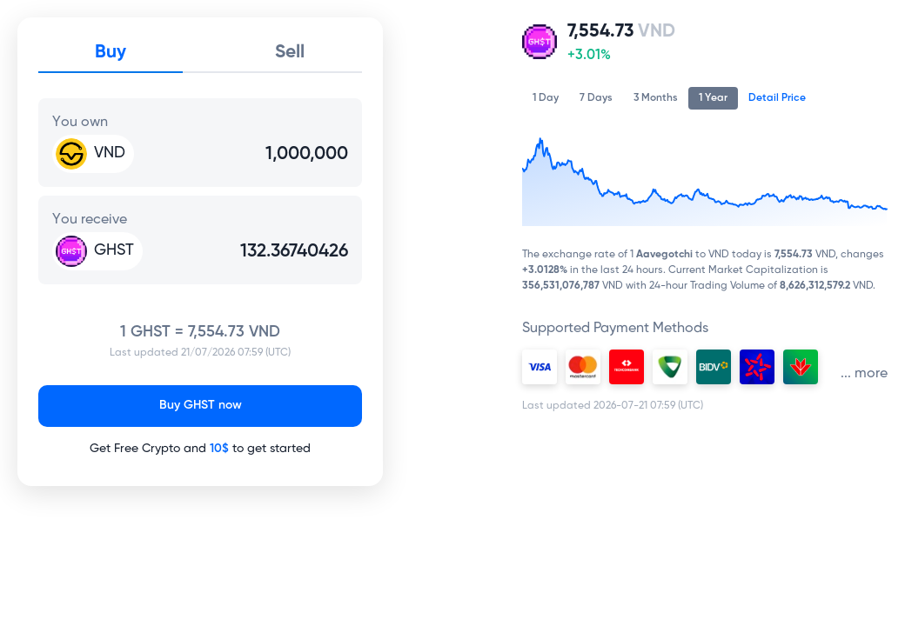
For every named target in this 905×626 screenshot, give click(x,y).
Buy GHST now (200, 405)
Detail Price (777, 97)
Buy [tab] (110, 52)
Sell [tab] (290, 52)
